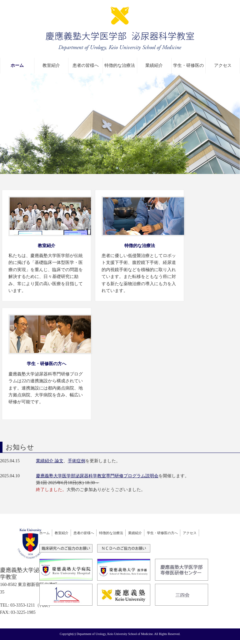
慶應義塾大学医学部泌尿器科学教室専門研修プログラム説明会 (97, 476)
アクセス (223, 65)
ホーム (17, 65)
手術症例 (76, 461)
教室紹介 (51, 65)
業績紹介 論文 (49, 461)
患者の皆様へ (85, 65)
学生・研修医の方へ (188, 68)
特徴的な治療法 (119, 65)
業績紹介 (154, 65)
